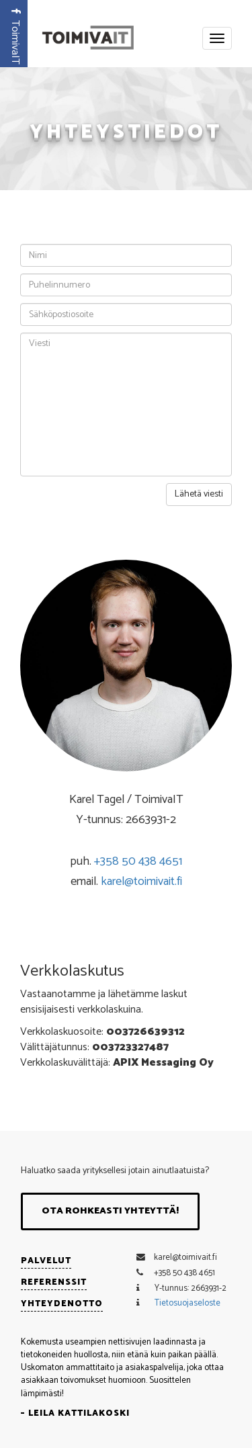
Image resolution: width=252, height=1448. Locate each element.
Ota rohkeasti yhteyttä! (110, 1211)
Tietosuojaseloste (187, 1303)
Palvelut (46, 1261)
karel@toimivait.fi (141, 881)
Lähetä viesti (199, 494)
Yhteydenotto (62, 1304)
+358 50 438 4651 (138, 861)
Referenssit (54, 1282)
